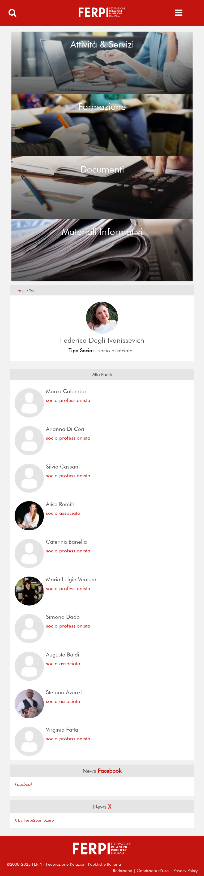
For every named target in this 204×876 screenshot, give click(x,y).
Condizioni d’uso (153, 870)
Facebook (23, 784)
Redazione (122, 870)
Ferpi (20, 290)
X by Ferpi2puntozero (34, 820)
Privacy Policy (185, 870)
